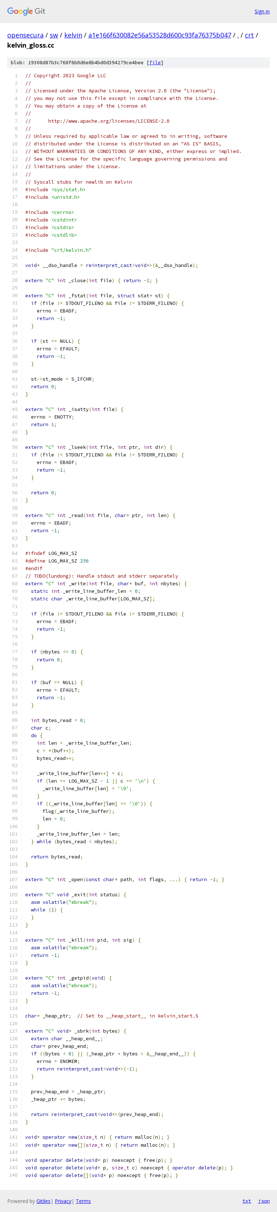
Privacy (63, 1201)
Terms (83, 1201)
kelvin (73, 35)
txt (246, 1201)
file (155, 63)
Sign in (262, 11)
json (264, 1201)
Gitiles (43, 1201)
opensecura (25, 35)
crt (249, 35)
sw (54, 35)
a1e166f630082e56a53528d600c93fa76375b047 (159, 35)
